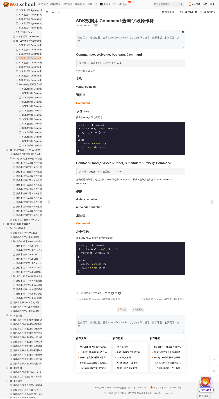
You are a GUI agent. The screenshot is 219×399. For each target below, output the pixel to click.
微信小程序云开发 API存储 (26, 219)
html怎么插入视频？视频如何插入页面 (94, 362)
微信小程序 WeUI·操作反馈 (30, 276)
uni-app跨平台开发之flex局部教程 (168, 347)
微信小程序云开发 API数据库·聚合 (32, 211)
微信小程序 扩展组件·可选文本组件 (30, 359)
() (189, 12)
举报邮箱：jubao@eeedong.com (158, 393)
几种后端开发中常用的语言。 (94, 368)
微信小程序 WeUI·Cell (26, 254)
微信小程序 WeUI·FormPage (30, 250)
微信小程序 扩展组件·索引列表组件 (30, 350)
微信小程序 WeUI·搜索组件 (26, 307)
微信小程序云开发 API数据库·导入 (32, 163)
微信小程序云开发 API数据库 (31, 158)
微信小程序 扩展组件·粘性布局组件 (30, 333)
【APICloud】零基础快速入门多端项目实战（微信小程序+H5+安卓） (168, 362)
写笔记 (122, 309)
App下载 (194, 4)
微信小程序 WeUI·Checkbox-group (32, 263)
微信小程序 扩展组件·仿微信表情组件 (31, 320)
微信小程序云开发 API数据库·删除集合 (34, 184)
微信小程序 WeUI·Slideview (29, 267)
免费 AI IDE (108, 4)
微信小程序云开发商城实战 (167, 352)
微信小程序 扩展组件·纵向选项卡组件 (31, 346)
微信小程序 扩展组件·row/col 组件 (29, 341)
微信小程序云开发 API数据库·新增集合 (34, 180)
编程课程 (43, 4)
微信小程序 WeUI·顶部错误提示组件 (33, 289)
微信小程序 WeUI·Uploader (29, 272)
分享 (198, 12)
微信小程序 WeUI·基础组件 (26, 237)
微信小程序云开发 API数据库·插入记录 (34, 193)
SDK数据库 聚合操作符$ (34, 84)
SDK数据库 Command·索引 (32, 45)
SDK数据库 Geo (24, 32)
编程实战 (55, 4)
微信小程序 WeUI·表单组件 (30, 241)
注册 (205, 4)
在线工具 (93, 4)
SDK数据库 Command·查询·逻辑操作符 (38, 49)
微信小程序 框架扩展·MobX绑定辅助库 (31, 376)
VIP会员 (123, 4)
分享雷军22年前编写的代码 (93, 352)
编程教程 (80, 4)
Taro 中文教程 (124, 357)
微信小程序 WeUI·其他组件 (26, 311)
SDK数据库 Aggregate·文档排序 (34, 14)
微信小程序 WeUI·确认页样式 (30, 285)
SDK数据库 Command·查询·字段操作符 (38, 58)
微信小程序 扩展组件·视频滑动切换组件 (32, 324)
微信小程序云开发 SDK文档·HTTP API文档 (34, 150)
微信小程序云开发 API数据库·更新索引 (34, 176)
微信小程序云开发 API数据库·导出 (32, 167)
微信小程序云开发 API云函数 (27, 154)
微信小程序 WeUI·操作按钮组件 (31, 298)
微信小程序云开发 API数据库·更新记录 (34, 202)
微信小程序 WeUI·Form (27, 246)
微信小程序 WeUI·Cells (27, 259)
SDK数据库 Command (30, 41)
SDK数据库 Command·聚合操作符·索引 (41, 89)
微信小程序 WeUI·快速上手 (26, 232)
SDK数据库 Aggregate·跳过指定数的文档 (39, 10)
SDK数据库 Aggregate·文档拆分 (34, 23)
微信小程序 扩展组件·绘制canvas (29, 363)
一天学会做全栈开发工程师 (167, 368)
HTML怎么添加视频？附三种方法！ (94, 357)
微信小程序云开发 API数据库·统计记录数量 (37, 215)
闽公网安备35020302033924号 (165, 388)
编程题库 (68, 4)
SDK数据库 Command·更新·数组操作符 (38, 80)
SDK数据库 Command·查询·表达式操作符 (39, 71)
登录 (212, 4)
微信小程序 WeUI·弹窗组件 (29, 280)
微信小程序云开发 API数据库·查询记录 (34, 206)
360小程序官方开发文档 (128, 352)
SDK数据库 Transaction (27, 36)
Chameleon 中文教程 (127, 362)
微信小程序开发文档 (127, 368)
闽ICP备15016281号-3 (138, 388)
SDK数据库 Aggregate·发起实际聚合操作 (39, 27)
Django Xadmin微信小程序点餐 (168, 357)
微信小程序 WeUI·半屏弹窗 (29, 293)
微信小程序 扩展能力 (20, 224)
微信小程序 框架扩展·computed (28, 372)
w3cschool (115, 388)
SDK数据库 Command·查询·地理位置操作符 (40, 67)
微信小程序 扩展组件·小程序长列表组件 (32, 328)
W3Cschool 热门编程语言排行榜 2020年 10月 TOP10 (94, 347)
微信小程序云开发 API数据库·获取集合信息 (37, 189)
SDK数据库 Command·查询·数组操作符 (38, 62)
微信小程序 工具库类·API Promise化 (30, 394)
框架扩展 (18, 368)
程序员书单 (122, 347)
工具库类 (18, 381)
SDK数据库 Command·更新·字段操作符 (38, 75)
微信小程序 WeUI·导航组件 (26, 302)
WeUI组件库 (19, 228)
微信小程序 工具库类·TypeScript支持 (30, 389)
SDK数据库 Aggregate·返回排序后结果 (38, 19)
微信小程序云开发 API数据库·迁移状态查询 (37, 171)
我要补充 (138, 309)
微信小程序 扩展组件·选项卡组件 (29, 337)
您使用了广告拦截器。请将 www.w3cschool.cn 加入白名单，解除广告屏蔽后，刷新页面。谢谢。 (128, 39)
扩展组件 (18, 315)
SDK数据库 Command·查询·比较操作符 (38, 54)
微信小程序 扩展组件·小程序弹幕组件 (31, 355)
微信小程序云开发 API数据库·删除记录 (34, 198)
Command (83, 103)
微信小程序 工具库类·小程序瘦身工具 (31, 385)
